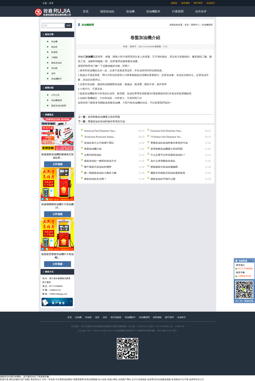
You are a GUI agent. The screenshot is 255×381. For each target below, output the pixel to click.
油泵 (97, 317)
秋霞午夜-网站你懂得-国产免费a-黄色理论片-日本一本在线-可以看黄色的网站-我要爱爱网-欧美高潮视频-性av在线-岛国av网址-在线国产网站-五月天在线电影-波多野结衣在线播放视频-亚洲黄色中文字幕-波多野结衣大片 (102, 379)
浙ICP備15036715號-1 (167, 330)
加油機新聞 (56, 100)
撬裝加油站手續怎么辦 (163, 179)
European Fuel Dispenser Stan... (166, 131)
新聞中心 (195, 25)
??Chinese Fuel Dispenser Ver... (166, 137)
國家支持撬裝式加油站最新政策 (168, 173)
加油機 (130, 11)
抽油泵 (54, 47)
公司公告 (55, 95)
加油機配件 (153, 11)
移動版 (174, 3)
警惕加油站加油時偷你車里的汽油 (106, 121)
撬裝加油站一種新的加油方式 (100, 161)
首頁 (86, 11)
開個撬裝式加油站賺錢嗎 (164, 167)
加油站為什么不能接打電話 (99, 143)
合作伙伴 (200, 11)
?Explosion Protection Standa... (99, 137)
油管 (53, 73)
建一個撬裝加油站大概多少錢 (100, 173)
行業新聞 (177, 11)
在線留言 (210, 3)
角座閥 (54, 52)
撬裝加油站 (107, 11)
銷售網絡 (185, 3)
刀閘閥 (54, 57)
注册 (44, 3)
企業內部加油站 (92, 155)
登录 (51, 3)
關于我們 (198, 3)
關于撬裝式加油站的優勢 (97, 167)
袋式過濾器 (116, 317)
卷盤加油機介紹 (92, 149)
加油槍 (54, 68)
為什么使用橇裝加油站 (163, 161)
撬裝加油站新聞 (58, 105)
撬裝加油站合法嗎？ (95, 179)
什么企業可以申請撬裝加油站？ (168, 155)
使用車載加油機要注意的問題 (104, 117)
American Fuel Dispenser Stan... (100, 131)
